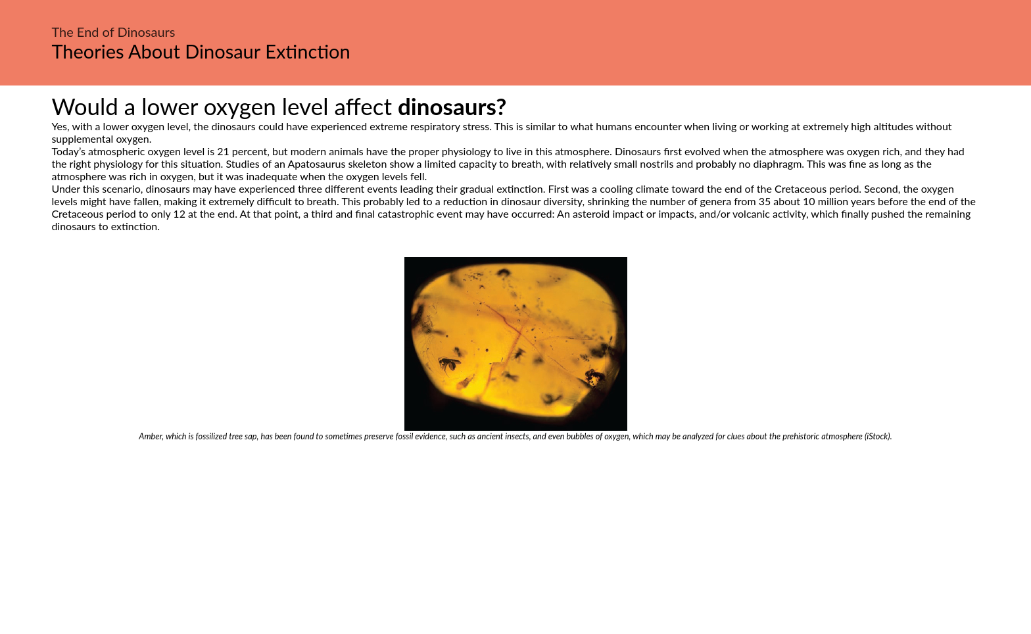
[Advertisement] (515, 540)
